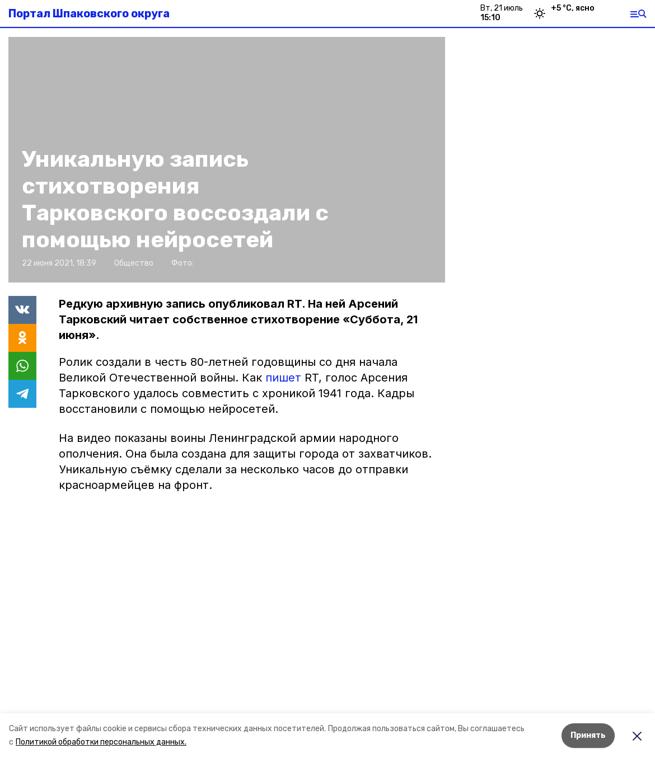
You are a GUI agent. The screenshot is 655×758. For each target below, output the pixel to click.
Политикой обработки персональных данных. (101, 742)
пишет (285, 377)
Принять (588, 735)
